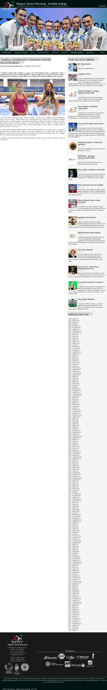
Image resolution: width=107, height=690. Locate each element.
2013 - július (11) (73, 585)
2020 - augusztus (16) (74, 438)
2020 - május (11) (73, 443)
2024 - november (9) (74, 348)
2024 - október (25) (73, 350)
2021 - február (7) (73, 427)
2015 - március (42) (73, 551)
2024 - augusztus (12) (74, 354)
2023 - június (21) (73, 378)
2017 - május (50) (73, 506)
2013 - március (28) (73, 592)
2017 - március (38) (73, 509)
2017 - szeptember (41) (74, 499)
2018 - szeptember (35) (74, 478)
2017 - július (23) (73, 502)
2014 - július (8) (73, 565)
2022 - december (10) (74, 389)
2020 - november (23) (74, 432)
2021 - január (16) (73, 429)
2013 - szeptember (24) (74, 581)
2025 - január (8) (73, 345)
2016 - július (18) (73, 523)
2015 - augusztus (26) (74, 543)
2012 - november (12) (74, 599)
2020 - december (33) (74, 431)
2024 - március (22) (73, 362)
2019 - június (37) (73, 462)
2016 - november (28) (74, 516)
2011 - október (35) (73, 621)
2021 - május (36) (73, 422)
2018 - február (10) (73, 490)
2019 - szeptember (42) (74, 457)
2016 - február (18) (73, 532)
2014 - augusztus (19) (74, 564)
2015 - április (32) (73, 550)
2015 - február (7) (73, 553)
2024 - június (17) (73, 357)
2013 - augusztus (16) (74, 583)
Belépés (103, 6)
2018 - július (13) (73, 481)
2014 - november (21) (74, 558)
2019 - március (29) (73, 467)
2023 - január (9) (73, 387)
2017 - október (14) (73, 497)
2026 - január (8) (73, 324)
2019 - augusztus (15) (74, 459)
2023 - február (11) (73, 385)
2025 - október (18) (73, 329)
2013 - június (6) (73, 586)
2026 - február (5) (73, 322)
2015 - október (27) (73, 539)
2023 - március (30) (73, 383)
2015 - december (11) (74, 536)
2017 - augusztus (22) (74, 501)
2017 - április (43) (73, 508)
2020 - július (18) (73, 439)
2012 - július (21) (73, 606)
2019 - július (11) (73, 460)
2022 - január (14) (73, 408)
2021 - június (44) (73, 420)
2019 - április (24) (73, 466)
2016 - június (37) (73, 525)
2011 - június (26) (73, 628)
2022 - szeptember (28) (74, 394)
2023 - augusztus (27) (74, 375)
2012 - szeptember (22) (74, 602)
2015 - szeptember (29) (74, 541)
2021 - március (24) (73, 425)
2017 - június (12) (73, 504)
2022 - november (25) (74, 390)
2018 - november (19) (74, 474)
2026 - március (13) (73, 320)
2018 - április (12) (73, 487)
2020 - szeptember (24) (74, 436)
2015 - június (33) (73, 546)
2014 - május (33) (73, 569)
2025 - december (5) (74, 326)
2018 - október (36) (73, 476)
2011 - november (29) (74, 620)
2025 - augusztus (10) (74, 333)
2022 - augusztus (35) (74, 396)
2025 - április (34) (73, 340)
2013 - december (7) (74, 576)
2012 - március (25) (73, 613)
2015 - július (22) (73, 544)
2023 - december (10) (74, 368)
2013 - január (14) (73, 595)
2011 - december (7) (74, 618)
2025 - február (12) (73, 343)
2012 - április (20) (73, 611)
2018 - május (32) (73, 485)
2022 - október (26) (73, 392)
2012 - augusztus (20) (74, 604)
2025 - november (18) (74, 327)
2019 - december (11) (74, 452)
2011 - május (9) (73, 630)
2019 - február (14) (73, 469)
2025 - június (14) (73, 336)
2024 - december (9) (74, 347)
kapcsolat (90, 52)
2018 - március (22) (73, 488)
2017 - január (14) (73, 513)
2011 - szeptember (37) (74, 623)
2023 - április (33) (73, 382)
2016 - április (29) (73, 529)
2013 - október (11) (73, 579)
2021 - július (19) (73, 418)
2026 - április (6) (73, 319)
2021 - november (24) (74, 411)
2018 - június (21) (73, 483)
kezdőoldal (6, 52)
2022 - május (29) (73, 401)
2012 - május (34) (73, 609)
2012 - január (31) (73, 616)
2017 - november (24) (74, 495)
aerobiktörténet (77, 52)
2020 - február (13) (73, 448)
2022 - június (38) (73, 399)
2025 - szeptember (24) (74, 331)
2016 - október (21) (73, 518)
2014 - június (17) (73, 567)
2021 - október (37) (73, 413)
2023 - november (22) (74, 369)
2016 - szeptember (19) (74, 520)
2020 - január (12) (73, 450)
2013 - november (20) (74, 578)
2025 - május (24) (73, 338)
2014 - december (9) (74, 557)
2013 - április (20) (73, 590)
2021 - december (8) (74, 410)
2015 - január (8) (73, 555)
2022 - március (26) (73, 404)
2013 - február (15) (73, 593)
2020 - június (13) (73, 441)
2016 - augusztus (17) (74, 522)
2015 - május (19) (73, 548)
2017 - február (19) (73, 511)
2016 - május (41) (73, 527)
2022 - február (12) (73, 406)
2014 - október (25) (73, 560)
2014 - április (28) (73, 571)
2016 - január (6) (73, 534)
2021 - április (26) (73, 424)
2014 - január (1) (73, 574)
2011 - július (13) (73, 627)
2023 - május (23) (73, 380)
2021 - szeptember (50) (74, 415)
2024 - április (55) (73, 361)
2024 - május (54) (73, 359)
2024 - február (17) (73, 364)
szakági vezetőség (21, 52)
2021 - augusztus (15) (74, 417)
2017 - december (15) (74, 494)
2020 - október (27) (73, 434)
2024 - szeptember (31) (74, 352)
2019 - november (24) (74, 453)
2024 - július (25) (73, 355)
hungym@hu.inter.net (17, 654)
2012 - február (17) (73, 614)
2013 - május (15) (73, 588)
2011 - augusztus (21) (74, 625)
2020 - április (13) (73, 445)
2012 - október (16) (73, 600)
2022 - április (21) (73, 403)
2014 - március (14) (73, 572)
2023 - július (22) (73, 376)
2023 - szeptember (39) (74, 373)
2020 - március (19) (73, 446)
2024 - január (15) (73, 366)
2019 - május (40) (73, 464)
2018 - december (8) (74, 473)
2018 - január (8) (73, 492)
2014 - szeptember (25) (74, 562)
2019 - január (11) (73, 471)
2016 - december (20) (74, 515)
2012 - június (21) (73, 607)
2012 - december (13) (74, 597)
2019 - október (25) (73, 455)
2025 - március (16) (73, 341)
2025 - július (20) (73, 334)
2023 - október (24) (73, 371)
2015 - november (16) (74, 537)
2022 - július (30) (73, 397)
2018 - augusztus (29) (74, 480)
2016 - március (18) (73, 530)
